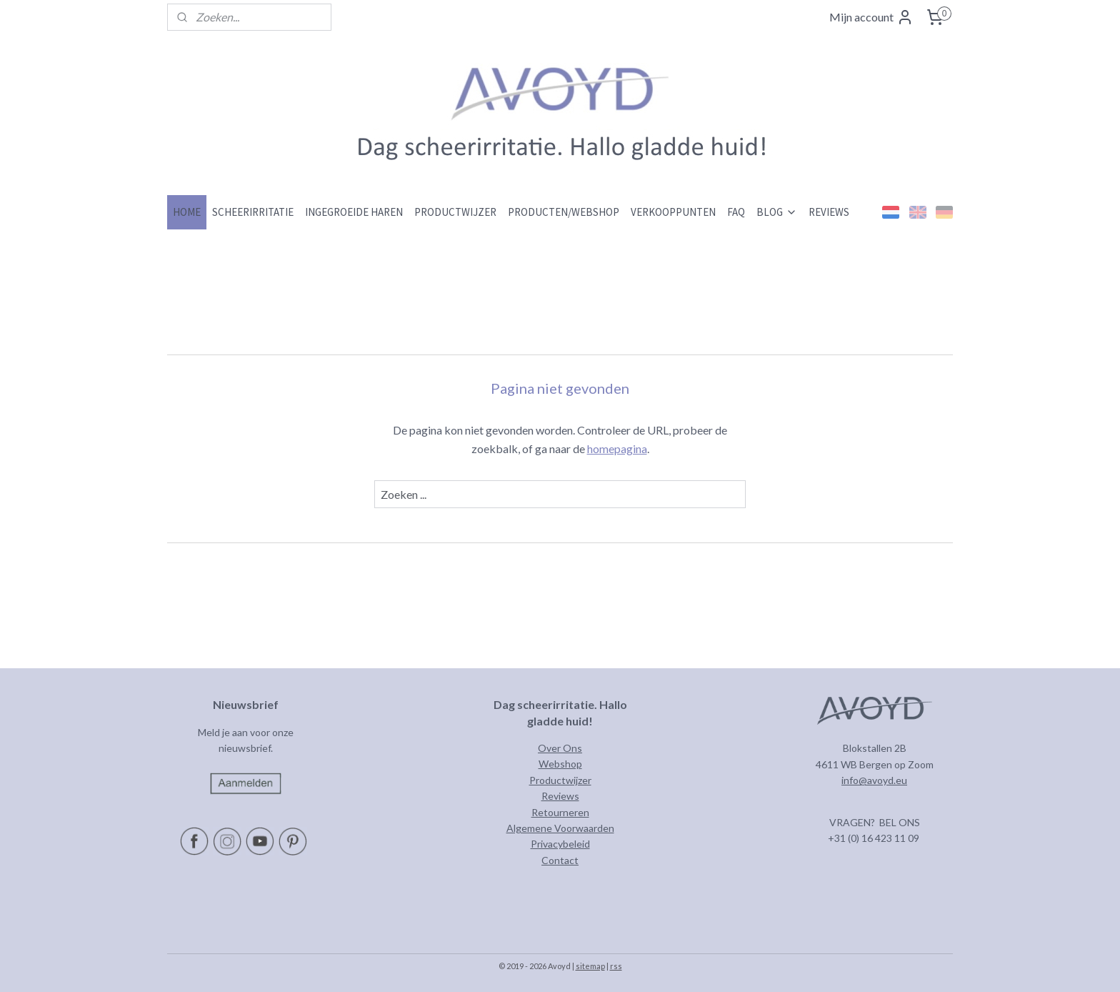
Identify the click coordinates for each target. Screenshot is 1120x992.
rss (616, 966)
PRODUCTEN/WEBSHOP (563, 212)
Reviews (560, 796)
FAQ (736, 212)
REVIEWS (829, 212)
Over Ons (560, 748)
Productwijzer (560, 780)
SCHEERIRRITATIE (253, 212)
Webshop (560, 764)
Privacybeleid (560, 844)
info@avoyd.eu (874, 780)
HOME (187, 212)
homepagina (617, 448)
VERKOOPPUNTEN (673, 212)
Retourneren (560, 812)
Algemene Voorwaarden (560, 828)
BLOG (776, 212)
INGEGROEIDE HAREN (354, 212)
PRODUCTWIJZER (455, 212)
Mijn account (871, 17)
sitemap (590, 966)
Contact (560, 860)
